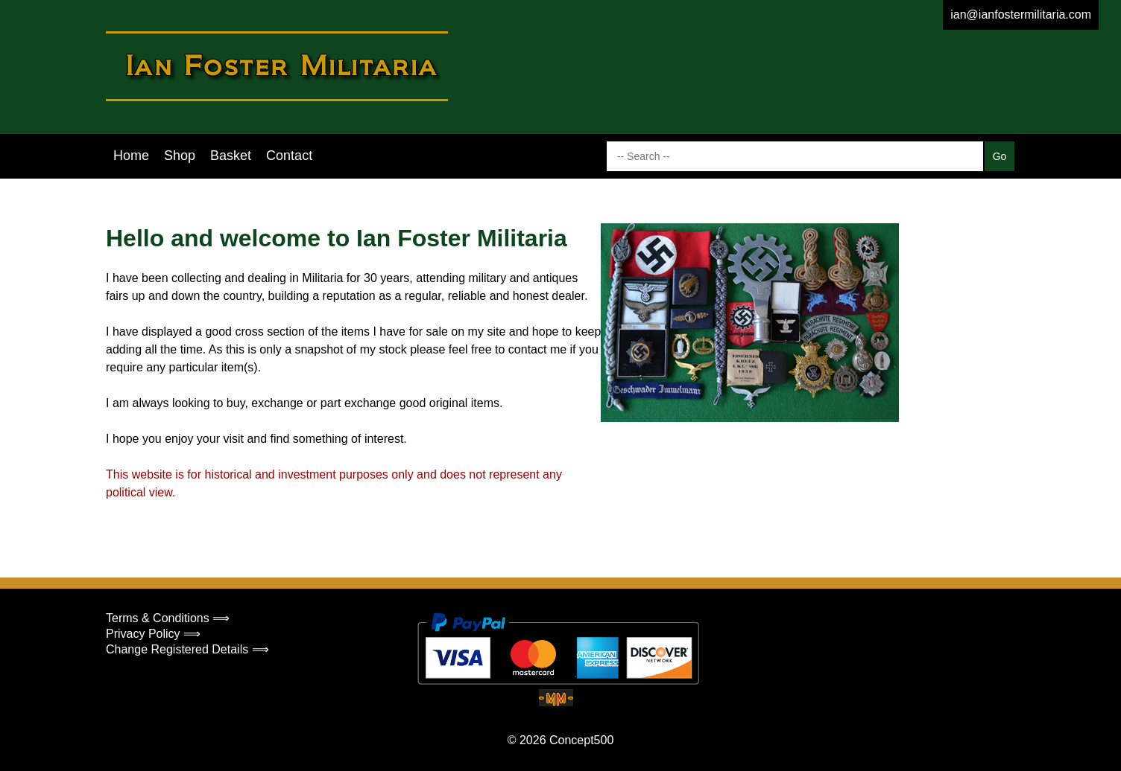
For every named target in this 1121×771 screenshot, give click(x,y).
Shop (179, 155)
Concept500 (581, 740)
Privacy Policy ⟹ (153, 633)
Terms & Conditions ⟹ (168, 618)
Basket (230, 155)
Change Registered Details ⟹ (187, 649)
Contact (289, 155)
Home (131, 155)
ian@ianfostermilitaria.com (1020, 14)
